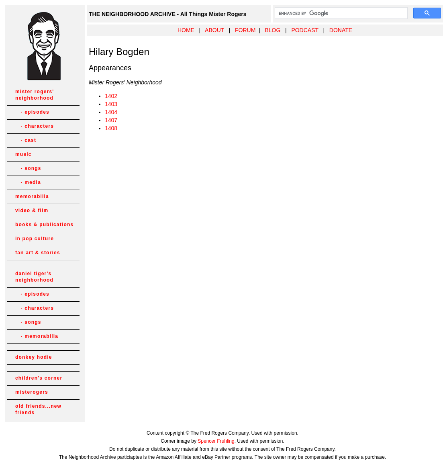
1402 (111, 96)
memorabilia (32, 196)
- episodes (32, 112)
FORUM (245, 30)
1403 (111, 104)
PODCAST (304, 30)
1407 (111, 120)
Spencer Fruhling (216, 441)
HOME (186, 30)
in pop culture (34, 238)
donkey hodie (33, 357)
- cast (25, 140)
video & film (31, 210)
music (23, 154)
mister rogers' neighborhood (34, 95)
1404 (111, 112)
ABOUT (214, 30)
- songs (28, 168)
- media (28, 182)
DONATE (340, 30)
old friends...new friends (38, 409)
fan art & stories (37, 252)
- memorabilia (36, 336)
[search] (340, 13)
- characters (34, 126)
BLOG (272, 30)
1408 (111, 128)
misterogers (31, 392)
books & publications (44, 224)
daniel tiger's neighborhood (34, 277)
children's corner (38, 378)
